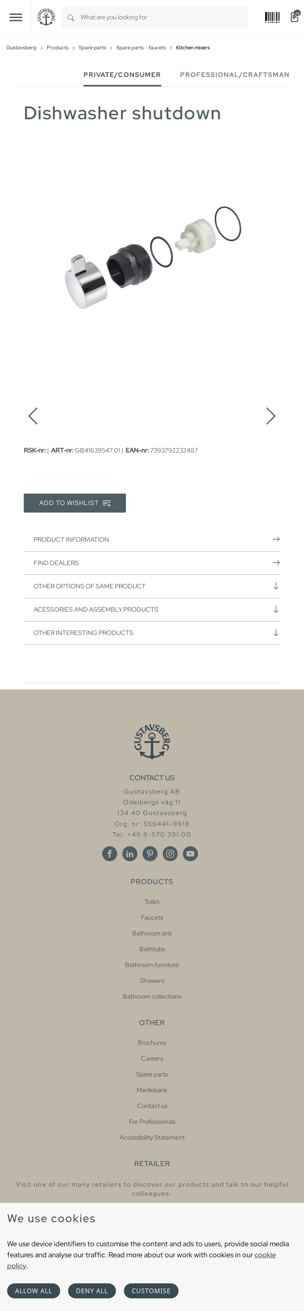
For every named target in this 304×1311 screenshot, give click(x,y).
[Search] (71, 17)
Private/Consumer (122, 75)
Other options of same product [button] (157, 586)
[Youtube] (190, 853)
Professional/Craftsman (235, 75)
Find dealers (157, 562)
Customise (151, 1291)
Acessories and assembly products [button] (157, 609)
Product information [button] (157, 539)
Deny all (92, 1291)
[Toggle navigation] (16, 17)
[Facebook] (109, 853)
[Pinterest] (150, 853)
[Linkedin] (129, 853)
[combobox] (164, 17)
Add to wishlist (75, 503)
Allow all (33, 1291)
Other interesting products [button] (157, 632)
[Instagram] (170, 853)
